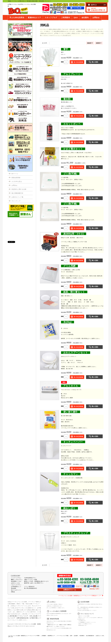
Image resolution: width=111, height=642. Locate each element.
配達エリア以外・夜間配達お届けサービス (36, 581)
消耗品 (13, 592)
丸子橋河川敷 (33, 618)
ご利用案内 (65, 17)
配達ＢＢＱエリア (52, 624)
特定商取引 (82, 635)
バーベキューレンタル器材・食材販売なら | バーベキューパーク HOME (24, 635)
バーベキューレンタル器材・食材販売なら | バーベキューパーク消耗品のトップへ (79, 595)
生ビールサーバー (16, 590)
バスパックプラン (16, 585)
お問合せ (96, 17)
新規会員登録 (16, 177)
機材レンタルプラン (17, 579)
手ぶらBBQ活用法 (17, 17)
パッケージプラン (16, 578)
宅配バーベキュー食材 (30, 579)
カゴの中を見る (17, 181)
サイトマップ (16, 201)
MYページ (15, 173)
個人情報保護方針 (17, 193)
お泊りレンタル (15, 583)
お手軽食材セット (16, 586)
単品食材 (13, 588)
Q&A (76, 17)
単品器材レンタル (16, 581)
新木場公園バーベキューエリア (19, 616)
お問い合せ (10, 636)
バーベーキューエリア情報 (62, 635)
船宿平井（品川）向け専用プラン (34, 583)
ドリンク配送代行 (29, 586)
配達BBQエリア (34, 17)
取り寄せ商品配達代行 (30, 588)
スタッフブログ (51, 17)
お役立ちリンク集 (17, 197)
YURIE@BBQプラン (30, 578)
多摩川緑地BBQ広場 (22, 618)
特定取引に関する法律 (19, 189)
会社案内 (85, 17)
